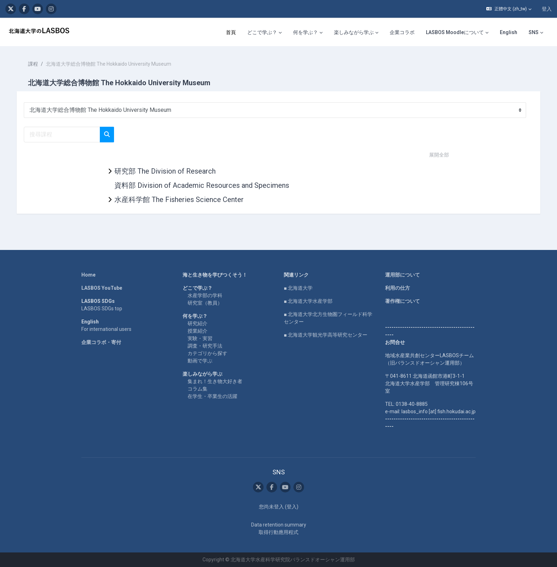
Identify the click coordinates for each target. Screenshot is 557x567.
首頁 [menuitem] (231, 32)
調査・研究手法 (205, 346)
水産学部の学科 (205, 295)
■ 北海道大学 (298, 288)
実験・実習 (200, 338)
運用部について (402, 275)
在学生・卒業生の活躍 (212, 396)
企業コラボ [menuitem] (402, 32)
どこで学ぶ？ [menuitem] (262, 32)
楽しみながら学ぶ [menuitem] (354, 32)
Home (88, 275)
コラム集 (197, 389)
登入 (547, 9)
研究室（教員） (205, 303)
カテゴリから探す (207, 353)
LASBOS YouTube (101, 288)
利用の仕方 (397, 288)
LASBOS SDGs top (101, 308)
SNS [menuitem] (534, 32)
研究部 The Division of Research (165, 171)
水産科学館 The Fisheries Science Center (179, 199)
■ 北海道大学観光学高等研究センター (325, 335)
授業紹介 (197, 331)
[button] (509, 8)
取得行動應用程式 (278, 532)
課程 (36, 64)
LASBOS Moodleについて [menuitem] (455, 32)
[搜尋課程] (65, 134)
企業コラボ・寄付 (101, 342)
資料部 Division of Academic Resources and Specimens (201, 185)
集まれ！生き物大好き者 (215, 381)
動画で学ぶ (200, 361)
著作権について (402, 301)
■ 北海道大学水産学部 (308, 301)
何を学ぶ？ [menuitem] (305, 32)
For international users (106, 329)
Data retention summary (278, 525)
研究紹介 (197, 323)
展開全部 (439, 155)
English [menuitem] (508, 32)
